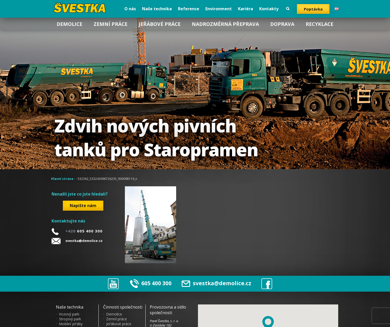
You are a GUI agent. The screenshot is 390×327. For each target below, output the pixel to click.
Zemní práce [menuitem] (110, 24)
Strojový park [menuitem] (70, 319)
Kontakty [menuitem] (268, 9)
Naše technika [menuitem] (157, 9)
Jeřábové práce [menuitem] (160, 24)
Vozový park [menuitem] (69, 314)
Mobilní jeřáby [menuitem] (71, 324)
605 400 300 (156, 283)
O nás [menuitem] (130, 9)
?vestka (80, 8)
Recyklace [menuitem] (319, 24)
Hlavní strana (62, 179)
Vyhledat (287, 8)
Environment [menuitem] (218, 9)
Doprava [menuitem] (282, 24)
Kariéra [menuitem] (245, 9)
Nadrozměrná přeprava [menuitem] (225, 24)
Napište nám (83, 205)
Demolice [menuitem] (69, 24)
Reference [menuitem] (188, 9)
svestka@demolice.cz (84, 240)
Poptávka (313, 9)
